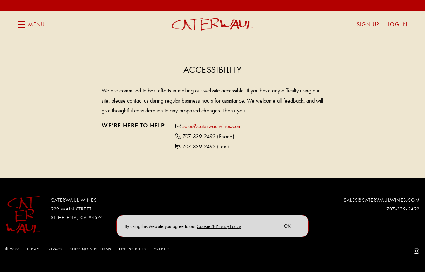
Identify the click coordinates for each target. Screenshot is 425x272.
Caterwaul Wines (212, 24)
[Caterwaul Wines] (22, 215)
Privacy (55, 248)
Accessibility (132, 248)
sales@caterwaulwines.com (212, 126)
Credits (162, 248)
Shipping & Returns (90, 248)
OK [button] (287, 226)
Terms (33, 248)
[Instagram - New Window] (417, 251)
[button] (31, 24)
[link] (219, 226)
